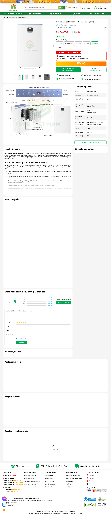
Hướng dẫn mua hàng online (32, 481)
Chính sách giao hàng (30, 484)
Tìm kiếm (62, 7)
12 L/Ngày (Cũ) (69, 43)
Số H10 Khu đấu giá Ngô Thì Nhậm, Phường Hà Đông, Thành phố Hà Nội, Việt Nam (30, 500)
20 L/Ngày (78, 43)
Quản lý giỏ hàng (49, 487)
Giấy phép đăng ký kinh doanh (74, 478)
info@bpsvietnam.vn (13, 504)
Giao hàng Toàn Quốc (64, 75)
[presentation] (6, 46)
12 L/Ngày (60, 43)
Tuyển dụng (69, 484)
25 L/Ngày (87, 43)
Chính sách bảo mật (50, 475)
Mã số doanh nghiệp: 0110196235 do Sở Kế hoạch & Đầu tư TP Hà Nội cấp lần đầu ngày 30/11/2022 (55, 513)
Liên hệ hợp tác (70, 481)
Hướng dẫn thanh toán (30, 487)
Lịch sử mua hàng (50, 484)
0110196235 (10, 506)
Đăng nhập (100, 8)
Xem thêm (38, 193)
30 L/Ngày (95, 43)
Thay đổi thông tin (50, 478)
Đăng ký (106, 8)
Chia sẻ (104, 27)
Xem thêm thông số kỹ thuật (90, 142)
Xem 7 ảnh (46, 77)
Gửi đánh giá (21, 342)
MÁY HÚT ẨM (59, 25)
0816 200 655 (13, 502)
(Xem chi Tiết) (62, 80)
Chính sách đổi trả (29, 478)
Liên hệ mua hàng (71, 487)
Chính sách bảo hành (30, 475)
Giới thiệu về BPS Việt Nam (73, 475)
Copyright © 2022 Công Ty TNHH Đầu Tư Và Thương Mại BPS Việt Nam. (55, 511)
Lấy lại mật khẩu (49, 481)
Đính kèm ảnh (21, 338)
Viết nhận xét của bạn (64, 302)
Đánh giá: (8, 322)
